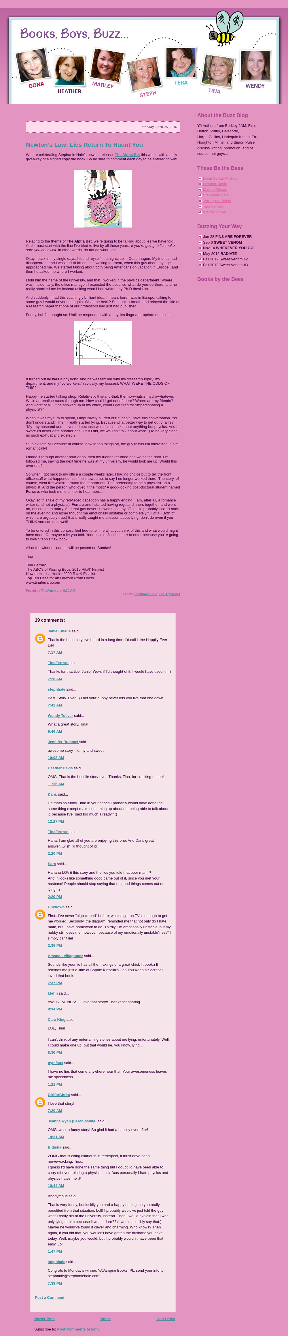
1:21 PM (55, 1084)
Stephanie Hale (145, 594)
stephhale (56, 689)
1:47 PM (55, 1251)
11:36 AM (56, 784)
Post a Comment (50, 1297)
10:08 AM (56, 758)
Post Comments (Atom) (78, 1329)
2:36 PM (55, 945)
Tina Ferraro (213, 206)
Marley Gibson (215, 189)
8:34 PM (55, 1009)
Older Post (165, 1319)
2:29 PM (55, 897)
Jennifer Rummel (63, 742)
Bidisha (54, 1147)
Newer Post (44, 1319)
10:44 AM (56, 1185)
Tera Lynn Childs (217, 201)
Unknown (56, 907)
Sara (52, 864)
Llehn (53, 993)
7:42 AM (55, 705)
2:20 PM (55, 853)
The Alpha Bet (127, 155)
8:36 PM (55, 1052)
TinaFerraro (58, 663)
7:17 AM (55, 652)
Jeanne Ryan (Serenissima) (72, 1121)
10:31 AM (56, 1137)
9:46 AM (55, 731)
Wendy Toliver (60, 715)
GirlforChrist (59, 1095)
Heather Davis (60, 768)
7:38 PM (55, 1283)
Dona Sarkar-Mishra (219, 178)
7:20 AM (55, 679)
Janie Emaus (59, 631)
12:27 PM (56, 821)
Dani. (52, 794)
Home (105, 1319)
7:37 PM (55, 983)
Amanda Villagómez (65, 956)
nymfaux (55, 1063)
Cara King (56, 1019)
